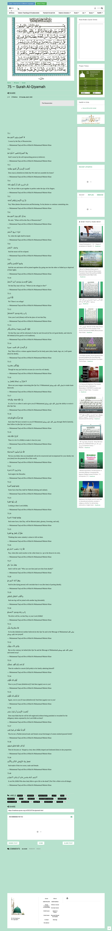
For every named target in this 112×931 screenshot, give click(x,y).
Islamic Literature (65, 13)
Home (11, 13)
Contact (46, 919)
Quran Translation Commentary (46, 906)
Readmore (98, 246)
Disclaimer (46, 923)
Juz (84, 13)
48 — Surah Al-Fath (88, 437)
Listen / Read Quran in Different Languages (21, 3)
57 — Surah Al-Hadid (89, 410)
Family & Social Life (49, 13)
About (55, 898)
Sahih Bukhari (54, 901)
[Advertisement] (22, 113)
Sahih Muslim (46, 901)
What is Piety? (41, 3)
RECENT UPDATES (85, 167)
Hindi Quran (46, 911)
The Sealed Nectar (88, 380)
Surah (76, 13)
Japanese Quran (55, 911)
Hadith (100, 13)
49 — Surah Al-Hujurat (89, 295)
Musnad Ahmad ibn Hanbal (89, 108)
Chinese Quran (55, 904)
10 (82, 489)
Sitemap (55, 919)
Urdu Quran (46, 915)
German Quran (55, 908)
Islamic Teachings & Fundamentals (28, 13)
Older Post (68, 843)
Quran (91, 13)
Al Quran (16, 83)
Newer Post (13, 843)
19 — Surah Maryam (89, 322)
